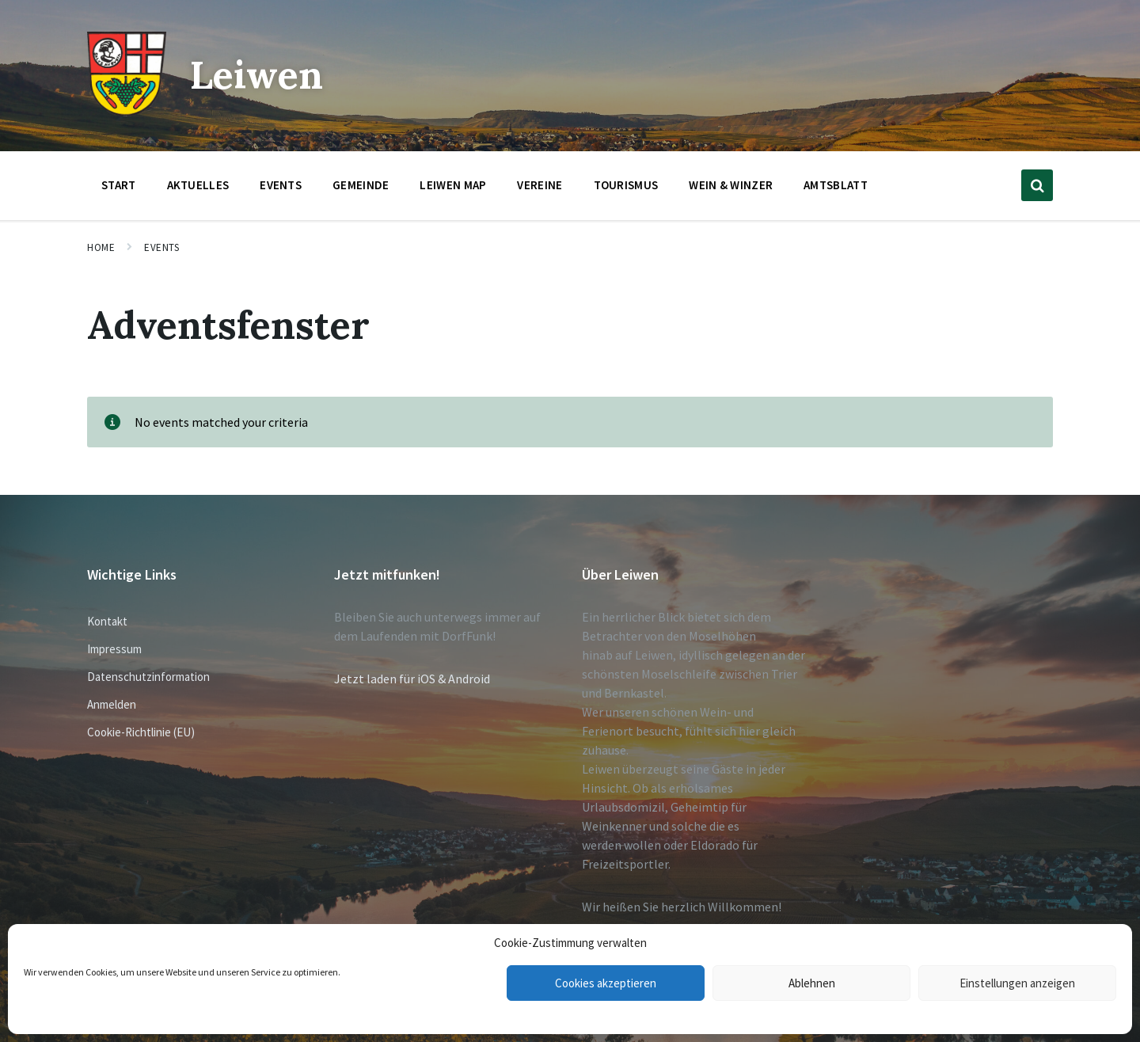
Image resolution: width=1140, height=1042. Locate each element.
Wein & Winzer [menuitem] (731, 184)
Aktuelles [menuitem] (198, 184)
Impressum (114, 648)
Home (101, 247)
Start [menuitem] (118, 184)
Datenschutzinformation (148, 676)
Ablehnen (811, 983)
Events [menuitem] (281, 184)
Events (161, 247)
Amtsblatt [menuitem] (836, 184)
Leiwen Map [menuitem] (453, 184)
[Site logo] (126, 112)
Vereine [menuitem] (539, 184)
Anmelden (111, 704)
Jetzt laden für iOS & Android (412, 678)
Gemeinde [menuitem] (360, 184)
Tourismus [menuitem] (626, 184)
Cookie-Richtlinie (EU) (141, 732)
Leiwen (256, 75)
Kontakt (107, 621)
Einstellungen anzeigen (1017, 983)
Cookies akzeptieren (605, 983)
